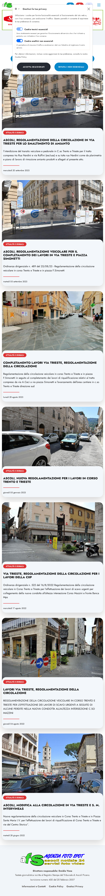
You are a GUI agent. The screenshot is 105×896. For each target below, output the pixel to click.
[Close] (88, 9)
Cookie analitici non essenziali (38, 41)
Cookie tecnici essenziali (36, 29)
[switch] (19, 40)
